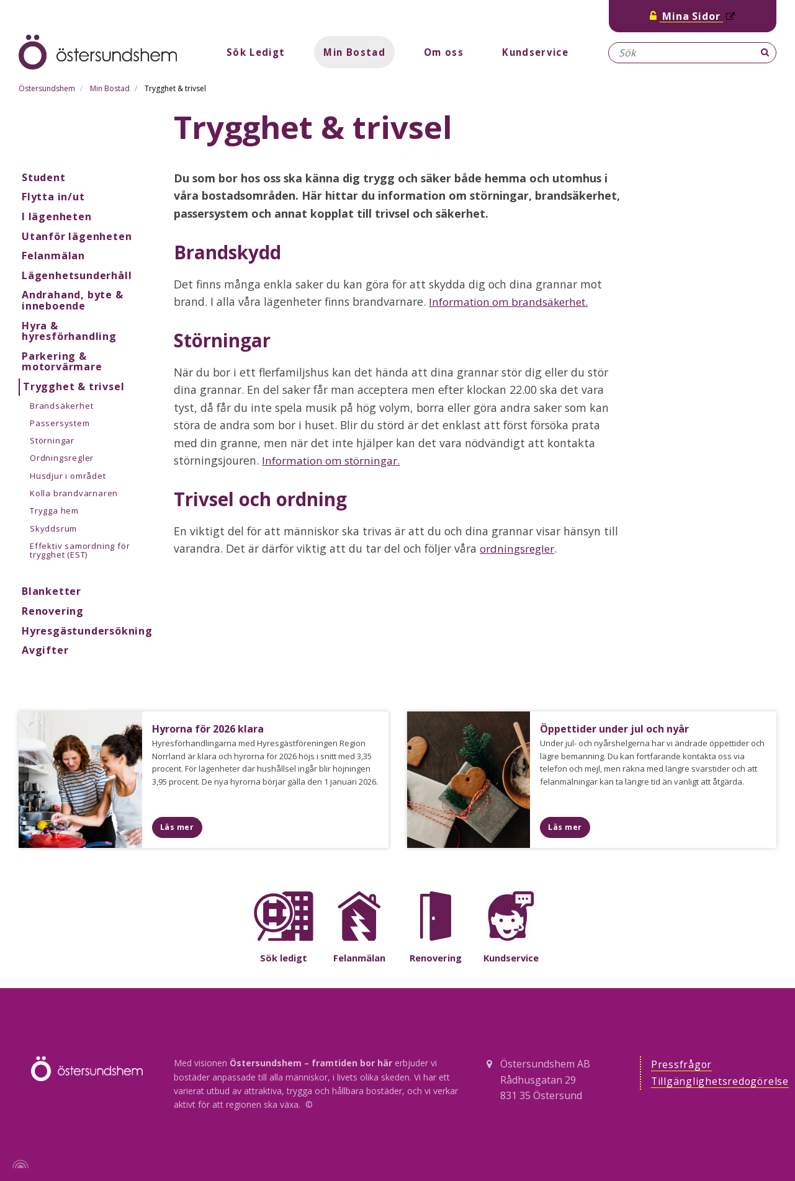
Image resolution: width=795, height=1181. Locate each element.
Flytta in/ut (53, 196)
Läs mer (177, 826)
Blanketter (51, 591)
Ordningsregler (62, 457)
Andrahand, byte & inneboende (73, 300)
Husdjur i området (68, 475)
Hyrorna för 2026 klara (210, 728)
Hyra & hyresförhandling (69, 331)
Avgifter (45, 650)
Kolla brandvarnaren (74, 493)
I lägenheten (57, 216)
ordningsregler (518, 548)
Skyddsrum (53, 528)
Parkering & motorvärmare (62, 361)
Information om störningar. (333, 460)
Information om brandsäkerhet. (511, 301)
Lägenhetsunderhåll (77, 275)
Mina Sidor (692, 16)
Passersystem (60, 423)
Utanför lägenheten (77, 236)
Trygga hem (54, 510)
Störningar (52, 440)
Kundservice (540, 52)
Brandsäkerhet (61, 405)
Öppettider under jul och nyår (617, 728)
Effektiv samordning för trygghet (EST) (80, 550)
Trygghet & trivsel (73, 386)
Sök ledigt (283, 957)
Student (44, 177)
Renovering (53, 611)
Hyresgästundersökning (87, 631)
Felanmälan (53, 255)
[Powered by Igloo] (18, 1164)
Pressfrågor (682, 1065)
